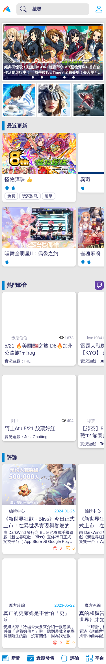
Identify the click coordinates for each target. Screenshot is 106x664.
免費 (11, 196)
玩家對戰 (30, 196)
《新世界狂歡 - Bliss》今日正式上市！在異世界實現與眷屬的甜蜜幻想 (39, 522)
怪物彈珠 (19, 179)
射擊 (49, 196)
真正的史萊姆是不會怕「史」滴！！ (36, 616)
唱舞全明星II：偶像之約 (31, 253)
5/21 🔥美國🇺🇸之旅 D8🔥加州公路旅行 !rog (39, 349)
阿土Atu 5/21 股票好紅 (30, 428)
